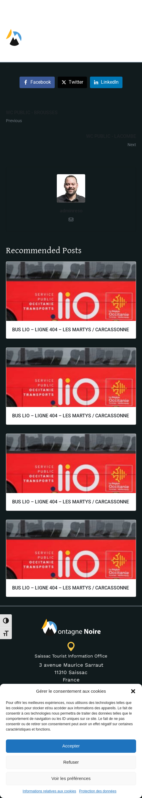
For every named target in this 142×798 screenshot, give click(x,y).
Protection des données (97, 791)
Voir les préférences (71, 778)
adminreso (71, 259)
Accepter (71, 745)
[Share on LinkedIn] (106, 131)
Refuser (71, 762)
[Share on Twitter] (72, 131)
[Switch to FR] (119, 10)
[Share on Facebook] (37, 131)
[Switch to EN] (108, 10)
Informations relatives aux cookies (49, 791)
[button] (133, 691)
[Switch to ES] (131, 10)
